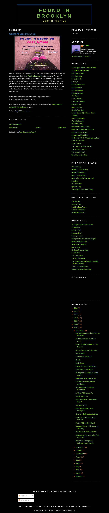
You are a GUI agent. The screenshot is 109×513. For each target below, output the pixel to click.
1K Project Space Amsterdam (82, 224)
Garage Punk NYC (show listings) (84, 239)
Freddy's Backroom (35, 76)
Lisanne (86, 45)
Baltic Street (79, 363)
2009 (76, 321)
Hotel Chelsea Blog (78, 175)
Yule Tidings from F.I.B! (83, 357)
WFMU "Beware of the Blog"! (82, 269)
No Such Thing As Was (80, 250)
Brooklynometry (77, 93)
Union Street (79, 353)
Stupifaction (76, 253)
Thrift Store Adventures (80, 266)
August (78, 457)
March (78, 473)
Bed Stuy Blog (77, 76)
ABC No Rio (76, 201)
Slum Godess (76, 144)
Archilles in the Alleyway (80, 70)
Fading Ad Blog (77, 99)
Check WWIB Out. (82, 396)
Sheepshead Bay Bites (80, 135)
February (79, 476)
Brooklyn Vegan (77, 236)
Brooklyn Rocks (77, 90)
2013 (76, 308)
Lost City (75, 181)
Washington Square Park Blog (82, 189)
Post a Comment (15, 124)
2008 (76, 324)
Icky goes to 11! (81, 405)
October (79, 450)
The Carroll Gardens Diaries (82, 146)
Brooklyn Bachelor (78, 85)
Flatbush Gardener (78, 101)
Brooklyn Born (77, 87)
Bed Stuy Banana (78, 73)
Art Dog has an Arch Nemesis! (86, 350)
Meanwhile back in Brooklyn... (86, 378)
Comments (25, 500)
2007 (76, 327)
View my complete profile (81, 56)
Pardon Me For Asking (79, 132)
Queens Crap (76, 187)
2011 (76, 315)
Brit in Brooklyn (77, 79)
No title (78, 360)
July (77, 460)
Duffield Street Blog (78, 172)
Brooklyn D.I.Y (77, 233)
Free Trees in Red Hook (84, 369)
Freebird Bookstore (78, 210)
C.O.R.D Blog (76, 167)
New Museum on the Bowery (85, 432)
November (80, 447)
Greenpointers (77, 107)
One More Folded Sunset (81, 127)
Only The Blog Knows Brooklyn (83, 129)
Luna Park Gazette (78, 118)
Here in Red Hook (78, 110)
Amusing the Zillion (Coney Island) (84, 68)
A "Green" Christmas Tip (84, 393)
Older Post (62, 128)
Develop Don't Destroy (80, 170)
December (80, 330)
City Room (75, 96)
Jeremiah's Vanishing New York (83, 178)
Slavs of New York (78, 141)
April (78, 470)
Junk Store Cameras (79, 244)
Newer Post (13, 128)
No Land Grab (77, 184)
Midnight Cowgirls (78, 121)
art (16, 112)
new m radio (76, 247)
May (77, 466)
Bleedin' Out (76, 230)
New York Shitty (77, 124)
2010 (76, 318)
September (80, 454)
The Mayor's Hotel (78, 152)
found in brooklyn (25, 112)
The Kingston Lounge (79, 149)
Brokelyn (75, 82)
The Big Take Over (78, 258)
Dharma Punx (76, 204)
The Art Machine (77, 256)
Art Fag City (76, 227)
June (78, 463)
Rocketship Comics (78, 213)
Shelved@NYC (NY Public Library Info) (86, 138)
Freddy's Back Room (79, 207)
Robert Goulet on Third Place (85, 366)
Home (38, 128)
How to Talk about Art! (79, 241)
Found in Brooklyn (54, 13)
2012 (76, 311)
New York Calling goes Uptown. (86, 414)
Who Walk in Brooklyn (79, 155)
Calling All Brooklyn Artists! (22, 34)
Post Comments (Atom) (27, 132)
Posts (23, 496)
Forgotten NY (76, 104)
